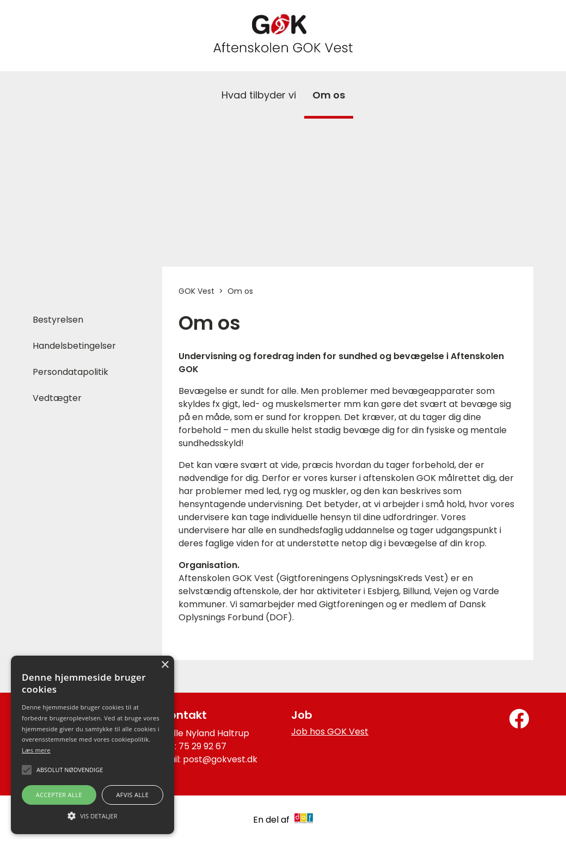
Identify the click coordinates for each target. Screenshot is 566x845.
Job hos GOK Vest (329, 732)
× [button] (165, 665)
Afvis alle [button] (132, 795)
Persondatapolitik (70, 372)
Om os (328, 95)
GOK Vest (196, 291)
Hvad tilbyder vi (259, 95)
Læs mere (36, 750)
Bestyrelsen (58, 319)
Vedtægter (57, 398)
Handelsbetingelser (74, 346)
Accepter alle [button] (59, 795)
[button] (92, 815)
